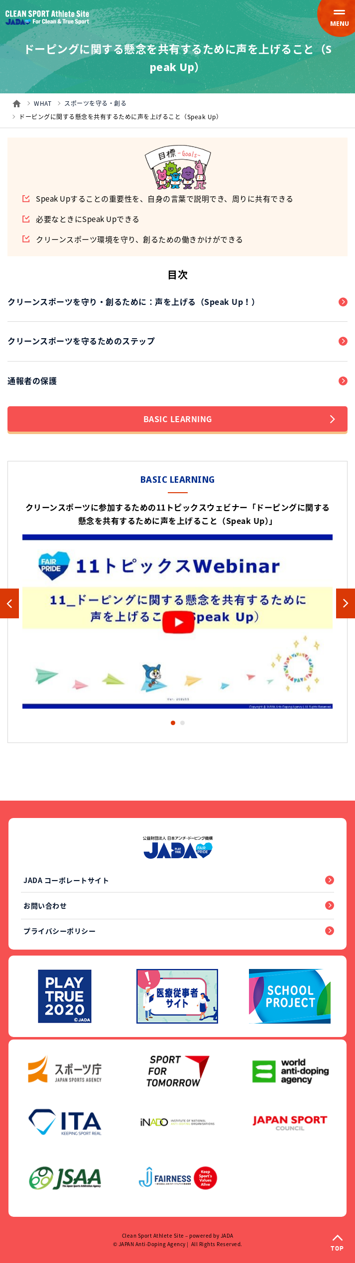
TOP (337, 1249)
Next (345, 603)
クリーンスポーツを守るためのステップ (81, 341)
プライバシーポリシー (59, 931)
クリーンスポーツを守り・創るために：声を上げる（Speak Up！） (133, 301)
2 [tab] (182, 723)
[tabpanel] (177, 603)
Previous (9, 603)
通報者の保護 (32, 380)
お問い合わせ (45, 905)
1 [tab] (173, 723)
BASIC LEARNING (239, 419)
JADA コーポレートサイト (66, 880)
